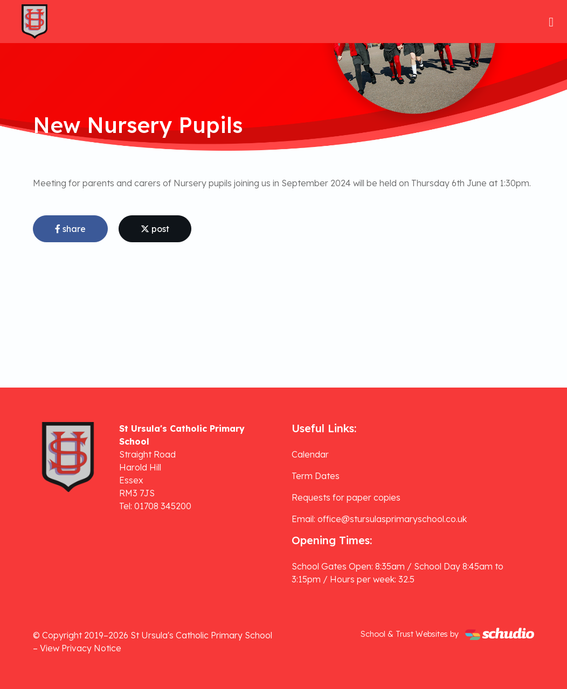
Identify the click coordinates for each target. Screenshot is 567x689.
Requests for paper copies (346, 497)
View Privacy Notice (80, 648)
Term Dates (316, 475)
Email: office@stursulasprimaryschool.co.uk (379, 519)
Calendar (310, 454)
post (155, 228)
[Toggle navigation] (551, 21)
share (70, 228)
